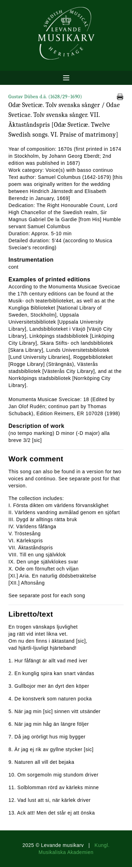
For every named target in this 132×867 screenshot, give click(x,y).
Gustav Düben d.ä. (45, 97)
